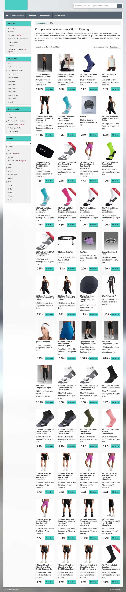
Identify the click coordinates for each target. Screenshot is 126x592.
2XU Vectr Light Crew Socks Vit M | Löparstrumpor (110, 210)
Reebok (10, 189)
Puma (10, 185)
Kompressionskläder (15, 70)
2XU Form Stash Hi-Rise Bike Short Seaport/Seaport (65, 344)
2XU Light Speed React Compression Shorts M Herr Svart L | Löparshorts (44, 119)
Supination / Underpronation (18, 39)
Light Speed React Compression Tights (43, 75)
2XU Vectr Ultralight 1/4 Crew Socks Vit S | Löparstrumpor (67, 387)
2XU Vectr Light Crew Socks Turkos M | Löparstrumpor (44, 210)
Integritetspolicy (115, 590)
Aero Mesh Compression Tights (43, 386)
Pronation (15, 35)
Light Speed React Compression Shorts (87, 343)
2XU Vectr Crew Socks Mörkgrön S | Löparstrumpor (88, 431)
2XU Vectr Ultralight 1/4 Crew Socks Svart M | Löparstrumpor (45, 431)
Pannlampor (12, 117)
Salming (10, 192)
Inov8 (10, 168)
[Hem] (7, 15)
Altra (9, 150)
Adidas (10, 147)
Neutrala (11, 32)
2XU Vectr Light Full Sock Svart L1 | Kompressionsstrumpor (111, 567)
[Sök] (119, 6)
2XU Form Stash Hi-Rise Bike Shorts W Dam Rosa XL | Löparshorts (43, 522)
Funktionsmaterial (14, 67)
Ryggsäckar (16, 124)
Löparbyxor (12, 74)
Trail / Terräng (13, 42)
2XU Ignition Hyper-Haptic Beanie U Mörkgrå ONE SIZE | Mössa (87, 299)
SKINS (10, 199)
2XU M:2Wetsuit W (109, 296)
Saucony (11, 196)
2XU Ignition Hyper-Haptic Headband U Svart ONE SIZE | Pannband (43, 165)
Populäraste (114, 47)
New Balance (12, 175)
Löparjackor (12, 81)
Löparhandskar (13, 77)
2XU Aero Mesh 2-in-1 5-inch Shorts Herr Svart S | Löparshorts (88, 567)
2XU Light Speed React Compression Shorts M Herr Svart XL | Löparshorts (88, 522)
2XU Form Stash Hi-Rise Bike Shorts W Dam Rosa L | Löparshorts (87, 476)
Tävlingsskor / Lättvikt (17, 50)
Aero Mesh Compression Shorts (110, 343)
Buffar (10, 63)
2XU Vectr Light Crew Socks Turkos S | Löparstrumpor (66, 118)
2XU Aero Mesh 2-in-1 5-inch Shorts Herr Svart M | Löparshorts (66, 567)
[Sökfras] (95, 6)
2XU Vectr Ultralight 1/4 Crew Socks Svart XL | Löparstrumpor (67, 431)
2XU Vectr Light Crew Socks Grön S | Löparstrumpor (110, 164)
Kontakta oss (60, 15)
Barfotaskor (12, 28)
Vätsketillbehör (13, 131)
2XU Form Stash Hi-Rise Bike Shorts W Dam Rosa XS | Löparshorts (87, 165)
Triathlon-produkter (14, 128)
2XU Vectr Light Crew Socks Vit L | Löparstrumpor (88, 210)
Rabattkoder (45, 15)
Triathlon (11, 46)
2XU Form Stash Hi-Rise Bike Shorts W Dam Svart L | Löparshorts (43, 476)
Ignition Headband (43, 342)
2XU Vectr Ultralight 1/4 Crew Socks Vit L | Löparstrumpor (45, 254)
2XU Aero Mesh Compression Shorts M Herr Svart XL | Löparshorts (111, 522)
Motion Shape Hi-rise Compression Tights (66, 75)
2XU (9, 143)
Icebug (10, 164)
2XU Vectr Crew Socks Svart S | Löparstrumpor (111, 386)
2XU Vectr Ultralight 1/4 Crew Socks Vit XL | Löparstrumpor (89, 387)
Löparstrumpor (13, 95)
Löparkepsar (12, 84)
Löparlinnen (12, 88)
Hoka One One (17, 161)
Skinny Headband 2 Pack (109, 253)
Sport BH (11, 102)
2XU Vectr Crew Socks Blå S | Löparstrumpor (88, 75)
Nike (9, 182)
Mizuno (10, 171)
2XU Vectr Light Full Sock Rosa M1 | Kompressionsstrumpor (67, 210)
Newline (10, 178)
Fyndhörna (32, 15)
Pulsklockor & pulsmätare (17, 121)
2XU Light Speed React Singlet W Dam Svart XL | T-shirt (67, 298)
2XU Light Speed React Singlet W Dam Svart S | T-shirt (111, 118)
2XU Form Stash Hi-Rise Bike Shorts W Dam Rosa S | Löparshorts (109, 476)
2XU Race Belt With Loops (65, 253)
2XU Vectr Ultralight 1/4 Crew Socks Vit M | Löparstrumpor (67, 164)
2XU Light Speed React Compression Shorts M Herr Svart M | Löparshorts (66, 522)
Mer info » (49, 89)
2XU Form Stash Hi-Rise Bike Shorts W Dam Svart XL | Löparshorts (65, 476)
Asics (13, 154)
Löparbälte (11, 114)
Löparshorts (12, 91)
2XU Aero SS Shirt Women (109, 75)
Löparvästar (12, 98)
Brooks (10, 157)
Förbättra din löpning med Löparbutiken (16, 5)
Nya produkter (18, 15)
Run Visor (83, 252)
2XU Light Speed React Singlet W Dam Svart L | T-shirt (45, 298)
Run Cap (83, 116)
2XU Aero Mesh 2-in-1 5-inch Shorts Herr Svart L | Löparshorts (44, 567)
